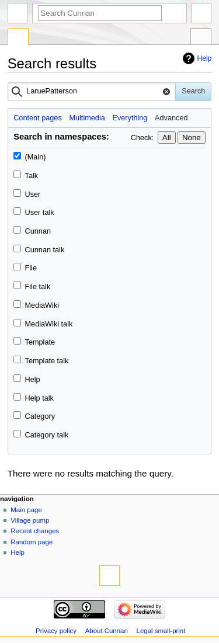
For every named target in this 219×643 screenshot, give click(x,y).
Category (40, 416)
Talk (32, 176)
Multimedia (87, 118)
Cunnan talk (45, 250)
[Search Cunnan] (100, 13)
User (33, 194)
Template (40, 342)
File (31, 268)
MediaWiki (42, 305)
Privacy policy (56, 630)
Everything (129, 118)
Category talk (47, 435)
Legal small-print (161, 630)
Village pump (30, 520)
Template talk (47, 361)
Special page (18, 38)
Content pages (37, 118)
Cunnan (38, 231)
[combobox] (92, 91)
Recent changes (35, 530)
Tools (201, 38)
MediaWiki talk (49, 324)
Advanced (171, 118)
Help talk (39, 398)
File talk (38, 287)
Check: (142, 138)
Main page (26, 509)
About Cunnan (106, 630)
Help (204, 58)
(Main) (35, 157)
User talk (39, 212)
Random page (32, 541)
